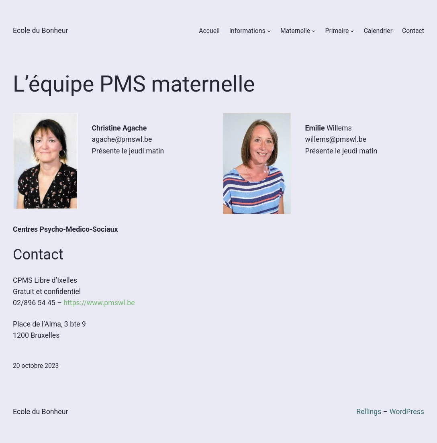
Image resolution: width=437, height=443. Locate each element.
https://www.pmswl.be (99, 303)
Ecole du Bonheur (40, 31)
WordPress (407, 412)
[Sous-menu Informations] (269, 31)
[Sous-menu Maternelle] (313, 31)
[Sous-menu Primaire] (352, 31)
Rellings (368, 412)
